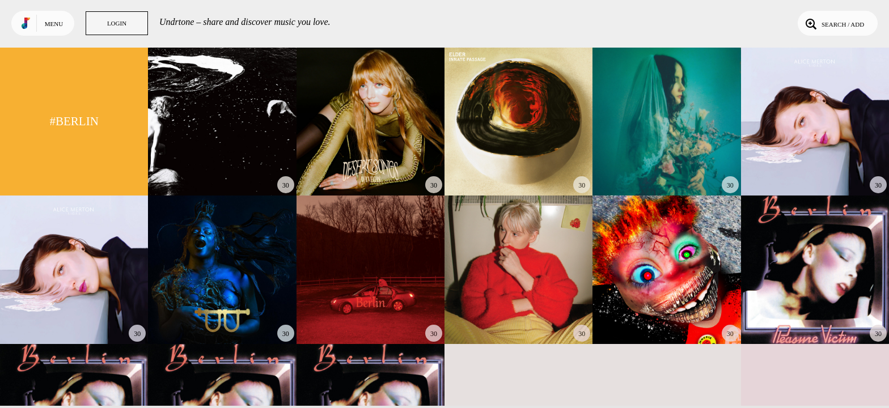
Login (116, 23)
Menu (54, 23)
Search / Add (833, 23)
